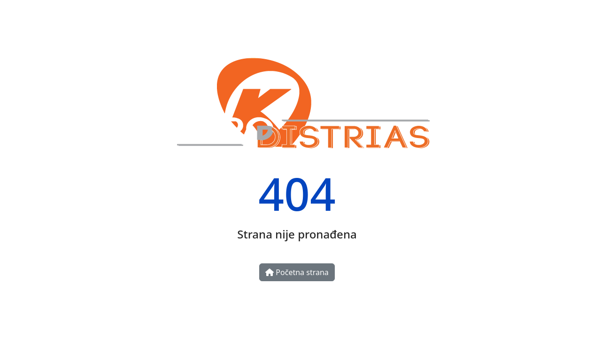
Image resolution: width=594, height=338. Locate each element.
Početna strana (297, 272)
